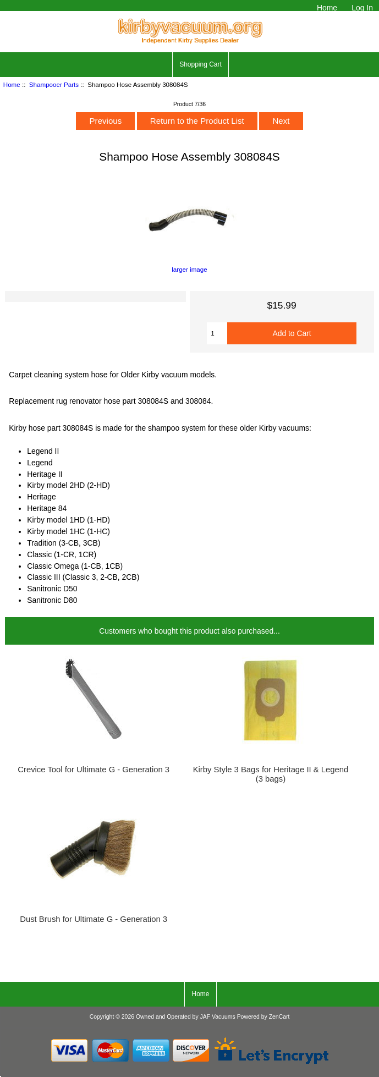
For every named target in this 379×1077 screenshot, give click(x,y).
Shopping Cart (200, 64)
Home (327, 7)
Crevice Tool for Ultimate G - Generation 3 (93, 769)
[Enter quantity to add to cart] (217, 333)
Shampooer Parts (54, 84)
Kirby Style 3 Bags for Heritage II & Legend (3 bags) (271, 774)
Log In (362, 7)
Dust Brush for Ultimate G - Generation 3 (93, 919)
